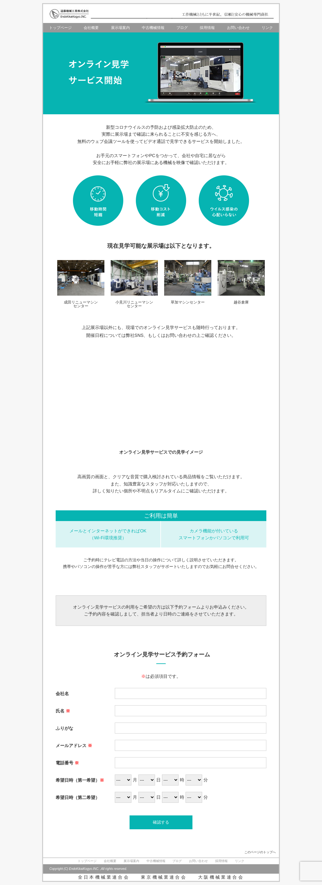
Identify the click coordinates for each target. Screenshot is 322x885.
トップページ (60, 28)
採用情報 (207, 28)
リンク (267, 28)
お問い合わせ (238, 28)
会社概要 (91, 28)
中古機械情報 (153, 28)
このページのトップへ (260, 852)
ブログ (182, 28)
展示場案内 (120, 28)
